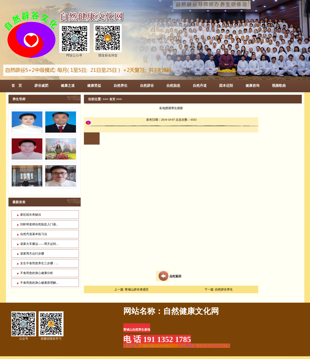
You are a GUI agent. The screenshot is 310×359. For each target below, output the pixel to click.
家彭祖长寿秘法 (30, 214)
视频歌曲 (279, 86)
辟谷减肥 (41, 86)
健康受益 (94, 86)
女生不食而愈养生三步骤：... (39, 263)
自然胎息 (173, 86)
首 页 (16, 86)
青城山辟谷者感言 (137, 289)
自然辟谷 (147, 86)
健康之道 (68, 86)
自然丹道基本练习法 (33, 234)
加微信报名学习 (51, 325)
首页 (112, 99)
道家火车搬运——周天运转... (39, 244)
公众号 (23, 325)
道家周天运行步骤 (32, 253)
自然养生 (120, 86)
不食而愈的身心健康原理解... (39, 282)
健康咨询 (252, 86)
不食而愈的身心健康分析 (36, 273)
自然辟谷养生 (224, 289)
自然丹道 (200, 86)
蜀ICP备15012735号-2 (157, 346)
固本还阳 (226, 86)
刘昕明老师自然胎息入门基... (39, 224)
